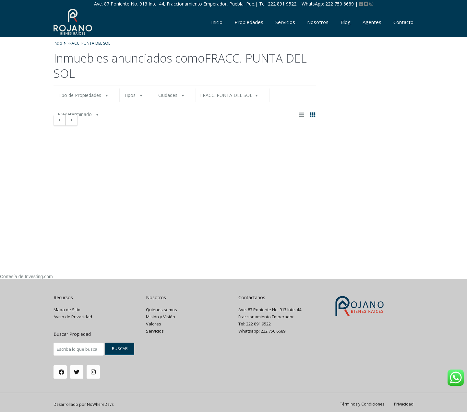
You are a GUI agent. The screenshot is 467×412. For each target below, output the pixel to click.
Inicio (216, 22)
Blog (346, 22)
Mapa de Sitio (67, 309)
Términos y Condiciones (362, 404)
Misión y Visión (160, 317)
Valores (153, 324)
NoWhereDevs (100, 404)
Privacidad (403, 404)
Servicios (285, 22)
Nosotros (318, 22)
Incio (58, 43)
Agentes (372, 22)
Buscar (120, 348)
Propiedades (248, 22)
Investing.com (39, 276)
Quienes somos (161, 309)
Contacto (403, 22)
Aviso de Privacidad (73, 317)
